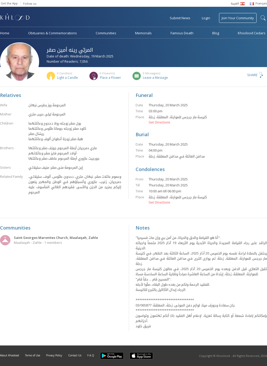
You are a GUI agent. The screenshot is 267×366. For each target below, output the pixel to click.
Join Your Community (238, 18)
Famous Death (182, 33)
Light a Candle (67, 77)
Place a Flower (110, 77)
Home (4, 33)
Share (252, 75)
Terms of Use (32, 355)
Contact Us (74, 355)
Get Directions (159, 122)
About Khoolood (9, 355)
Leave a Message (155, 77)
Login (206, 18)
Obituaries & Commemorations (52, 33)
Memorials (143, 33)
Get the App (9, 3)
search (263, 18)
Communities (106, 33)
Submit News (180, 18)
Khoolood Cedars (251, 33)
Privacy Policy (54, 355)
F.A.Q (90, 355)
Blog (215, 33)
